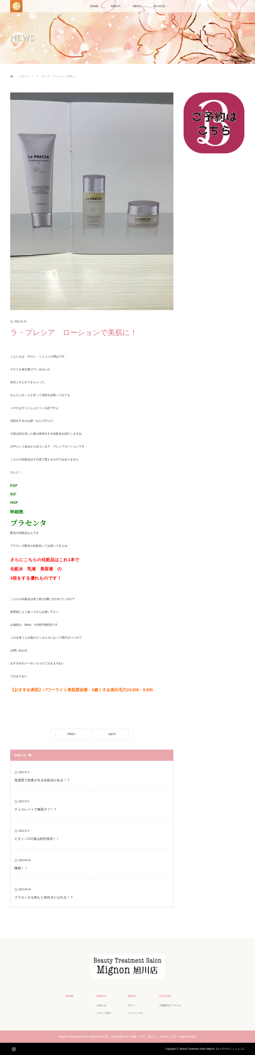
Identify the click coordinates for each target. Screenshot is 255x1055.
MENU (137, 6)
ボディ (131, 1005)
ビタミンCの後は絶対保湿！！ (36, 838)
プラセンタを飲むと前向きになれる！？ (43, 897)
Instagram (13, 1048)
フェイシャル (135, 1013)
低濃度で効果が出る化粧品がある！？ (42, 780)
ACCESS (159, 6)
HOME (94, 6)
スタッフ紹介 (103, 1013)
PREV (71, 734)
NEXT (112, 734)
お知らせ (101, 1005)
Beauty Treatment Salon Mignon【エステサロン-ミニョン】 (212, 1048)
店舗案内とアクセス (170, 1005)
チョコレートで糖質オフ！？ (35, 809)
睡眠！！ (21, 868)
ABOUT (115, 6)
